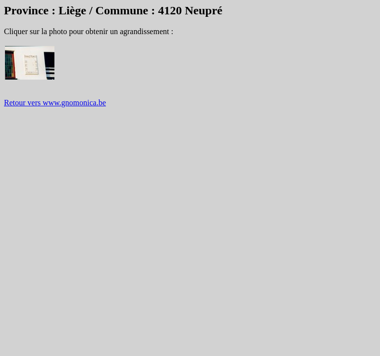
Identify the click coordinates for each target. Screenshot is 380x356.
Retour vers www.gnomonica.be (55, 102)
